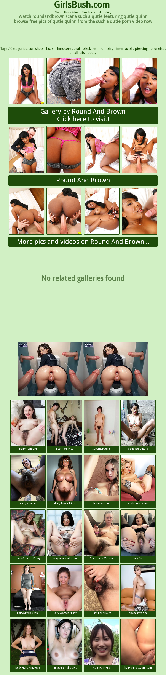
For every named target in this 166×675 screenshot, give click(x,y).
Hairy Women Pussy (64, 589)
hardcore (64, 48)
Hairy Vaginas (28, 480)
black (87, 48)
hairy (109, 48)
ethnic (98, 48)
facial (50, 48)
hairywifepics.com (28, 589)
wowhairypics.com (138, 480)
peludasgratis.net (138, 425)
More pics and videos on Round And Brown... (83, 241)
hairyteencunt (101, 480)
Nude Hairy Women (101, 535)
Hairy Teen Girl (28, 425)
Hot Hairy (105, 12)
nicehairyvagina (138, 589)
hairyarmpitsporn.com (138, 644)
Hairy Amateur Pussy (28, 535)
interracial (124, 48)
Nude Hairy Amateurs (28, 644)
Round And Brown (83, 180)
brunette (157, 48)
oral (77, 48)
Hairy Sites (71, 12)
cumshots (36, 48)
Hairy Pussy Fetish (64, 480)
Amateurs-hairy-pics (64, 644)
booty (91, 53)
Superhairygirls (101, 425)
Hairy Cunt (138, 535)
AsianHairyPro (101, 644)
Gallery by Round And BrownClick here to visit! (83, 115)
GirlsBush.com (82, 5)
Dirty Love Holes (101, 589)
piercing (141, 48)
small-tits (77, 53)
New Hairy (88, 12)
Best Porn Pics (64, 425)
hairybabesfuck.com (64, 535)
